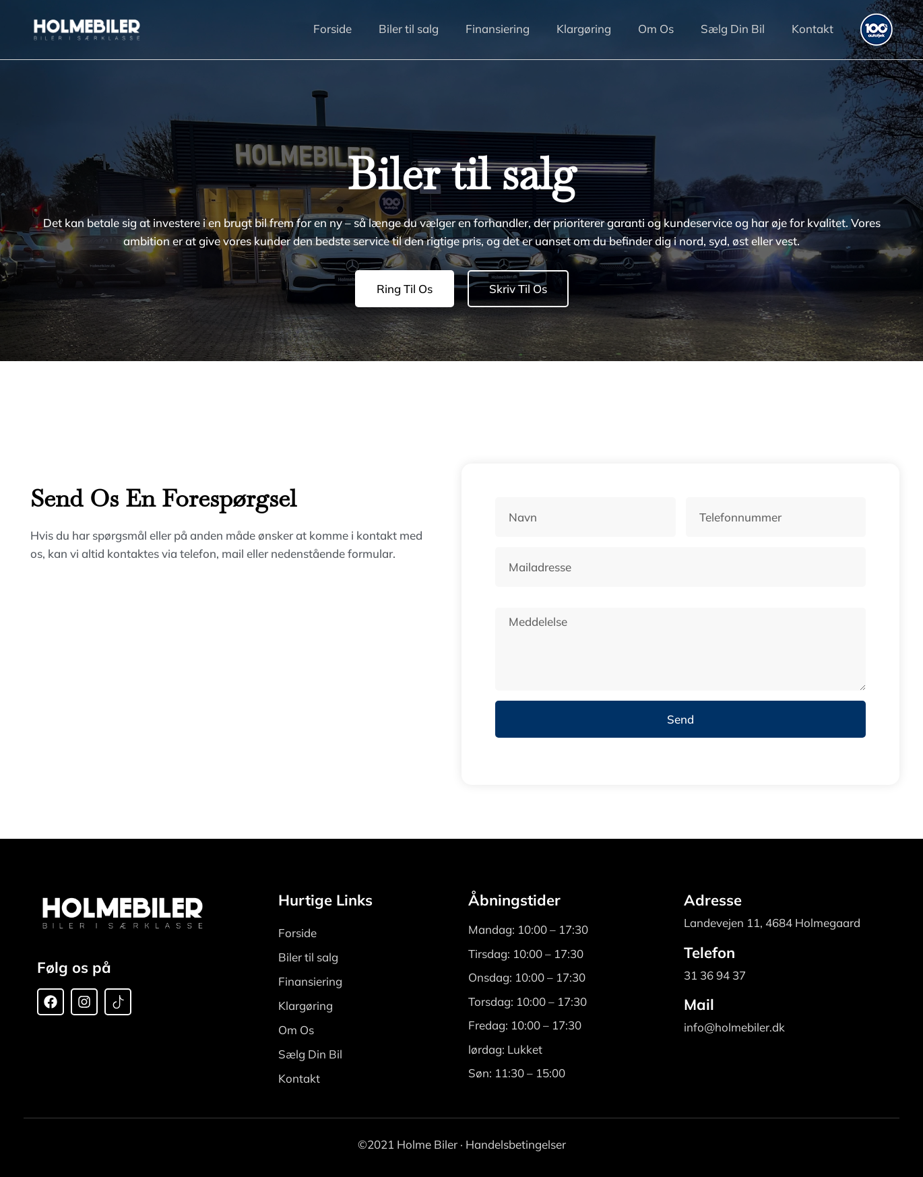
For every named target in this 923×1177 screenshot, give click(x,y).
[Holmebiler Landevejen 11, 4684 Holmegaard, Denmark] (212, 671)
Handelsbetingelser (516, 1144)
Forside (332, 29)
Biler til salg (409, 29)
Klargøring (583, 29)
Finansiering (498, 29)
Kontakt (812, 29)
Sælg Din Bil (733, 29)
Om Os (656, 29)
